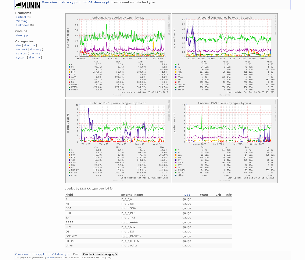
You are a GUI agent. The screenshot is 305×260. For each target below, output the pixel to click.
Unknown (22, 25)
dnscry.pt (70, 2)
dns (18, 45)
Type (186, 194)
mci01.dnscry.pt (96, 2)
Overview (50, 2)
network (22, 49)
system (21, 57)
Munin (50, 257)
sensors (21, 53)
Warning (22, 21)
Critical (21, 17)
